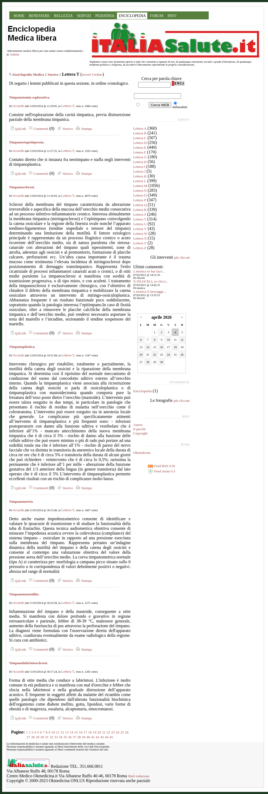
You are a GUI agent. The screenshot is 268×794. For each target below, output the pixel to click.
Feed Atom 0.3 (161, 471)
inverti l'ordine (92, 74)
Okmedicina (141, 453)
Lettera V (139, 229)
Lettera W (140, 234)
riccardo (18, 106)
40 (88, 737)
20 (99, 732)
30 (42, 737)
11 (58, 732)
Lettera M (140, 186)
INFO (172, 16)
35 (65, 737)
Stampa (83, 129)
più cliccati (182, 257)
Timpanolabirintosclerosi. (28, 663)
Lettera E (139, 148)
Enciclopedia (142, 391)
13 (67, 732)
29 (37, 737)
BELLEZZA (63, 16)
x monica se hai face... (149, 271)
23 (113, 732)
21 (103, 732)
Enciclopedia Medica (28, 74)
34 (60, 737)
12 (62, 732)
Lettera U (140, 224)
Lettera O (140, 195)
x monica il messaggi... (149, 291)
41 (92, 737)
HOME (19, 16)
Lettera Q (140, 205)
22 (108, 732)
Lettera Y (139, 243)
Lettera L (139, 181)
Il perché (139, 429)
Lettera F (139, 152)
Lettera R (139, 210)
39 (83, 737)
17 (85, 732)
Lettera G (140, 157)
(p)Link (17, 129)
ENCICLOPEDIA (132, 16)
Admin (14, 54)
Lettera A (139, 128)
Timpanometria (21, 501)
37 (74, 737)
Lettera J (139, 171)
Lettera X (140, 238)
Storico (53, 74)
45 (111, 737)
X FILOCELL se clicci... (150, 281)
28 (33, 737)
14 (71, 732)
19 (94, 732)
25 (122, 732)
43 (102, 737)
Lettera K (140, 176)
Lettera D (140, 143)
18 (89, 732)
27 (28, 737)
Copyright (140, 433)
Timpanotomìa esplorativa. (29, 97)
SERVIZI (84, 16)
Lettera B (139, 133)
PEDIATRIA (104, 16)
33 (56, 737)
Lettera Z (139, 248)
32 (51, 737)
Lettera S (139, 214)
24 (117, 732)
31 (46, 737)
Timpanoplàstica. (22, 347)
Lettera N (140, 191)
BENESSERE (39, 16)
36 (70, 737)
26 (126, 732)
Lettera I (139, 167)
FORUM (156, 16)
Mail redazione (138, 776)
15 (76, 732)
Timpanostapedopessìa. (26, 142)
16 (80, 732)
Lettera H (140, 162)
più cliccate (182, 401)
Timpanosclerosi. (22, 187)
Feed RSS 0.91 (161, 466)
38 (79, 737)
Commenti (37, 129)
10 (53, 732)
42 (97, 737)
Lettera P (139, 200)
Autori (138, 425)
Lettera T (67, 106)
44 (106, 737)
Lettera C (139, 138)
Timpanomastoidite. (24, 594)
